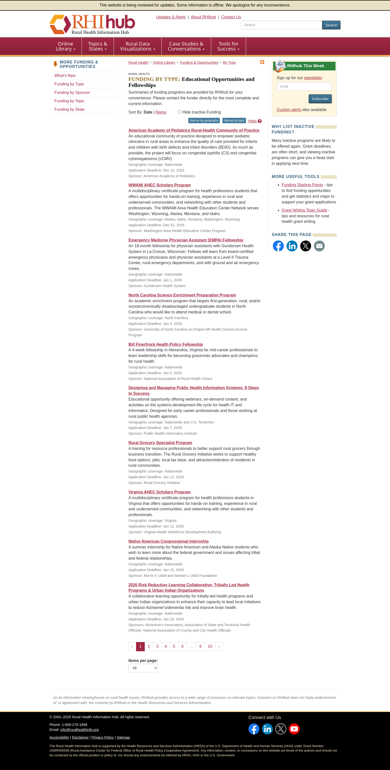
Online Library (65, 46)
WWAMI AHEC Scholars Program (160, 185)
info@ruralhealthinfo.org (79, 730)
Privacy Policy (103, 737)
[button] (278, 245)
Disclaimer (80, 737)
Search (331, 25)
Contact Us (231, 17)
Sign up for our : (300, 78)
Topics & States (97, 46)
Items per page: (143, 665)
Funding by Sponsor (72, 92)
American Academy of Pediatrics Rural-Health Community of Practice (194, 130)
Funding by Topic (69, 101)
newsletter (313, 78)
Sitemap (123, 737)
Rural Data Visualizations (137, 46)
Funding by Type (69, 84)
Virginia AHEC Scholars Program (160, 492)
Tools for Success (228, 46)
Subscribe (320, 99)
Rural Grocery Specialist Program (160, 443)
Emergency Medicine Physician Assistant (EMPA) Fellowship (186, 240)
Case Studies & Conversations (186, 46)
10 (210, 646)
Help (254, 121)
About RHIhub (203, 17)
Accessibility (59, 737)
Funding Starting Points (302, 185)
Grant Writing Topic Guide (304, 210)
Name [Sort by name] (161, 112)
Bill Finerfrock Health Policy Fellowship (166, 344)
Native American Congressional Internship (169, 541)
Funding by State (69, 109)
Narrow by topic (234, 120)
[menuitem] (65, 46)
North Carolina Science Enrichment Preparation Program (182, 295)
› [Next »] (219, 646)
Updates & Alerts (171, 17)
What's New (65, 75)
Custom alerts (289, 110)
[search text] (281, 25)
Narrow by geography (204, 120)
